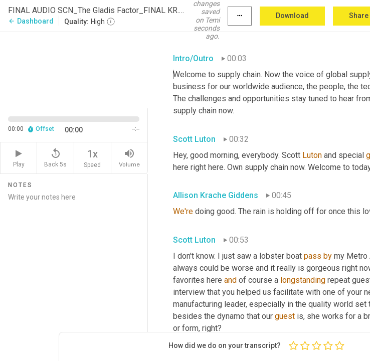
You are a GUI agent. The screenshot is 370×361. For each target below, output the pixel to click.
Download (292, 16)
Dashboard (31, 21)
